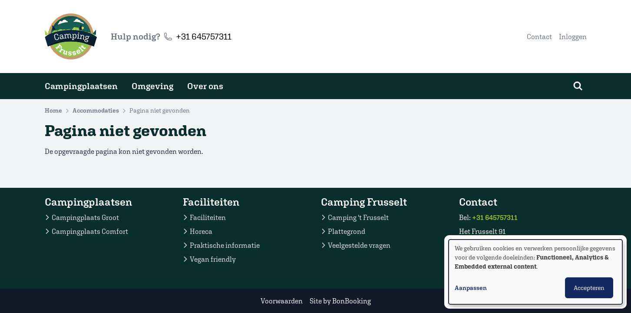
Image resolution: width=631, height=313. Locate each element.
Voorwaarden (282, 301)
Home (53, 110)
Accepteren (589, 287)
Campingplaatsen (81, 86)
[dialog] (535, 272)
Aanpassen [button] (471, 287)
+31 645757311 (203, 36)
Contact (539, 36)
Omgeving (152, 86)
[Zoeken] (578, 86)
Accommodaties (96, 110)
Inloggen (573, 36)
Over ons (205, 86)
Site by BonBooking (340, 301)
